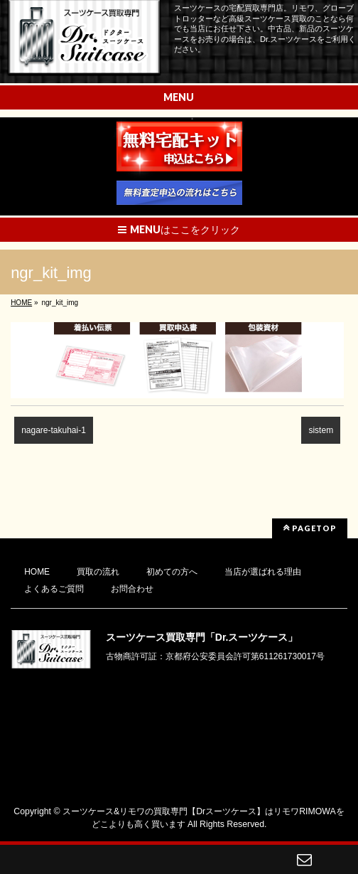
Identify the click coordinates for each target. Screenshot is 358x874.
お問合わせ (132, 589)
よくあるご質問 (54, 589)
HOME (37, 572)
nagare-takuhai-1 (53, 430)
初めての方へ (171, 572)
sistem (320, 430)
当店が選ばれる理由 (262, 572)
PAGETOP (310, 528)
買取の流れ (98, 572)
